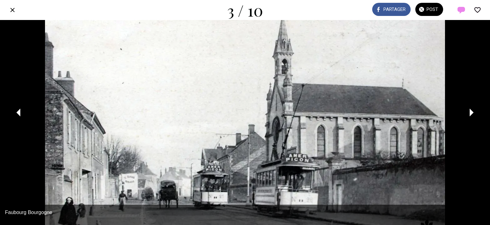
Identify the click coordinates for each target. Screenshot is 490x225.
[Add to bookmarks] (477, 10)
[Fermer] (12, 10)
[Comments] (461, 10)
